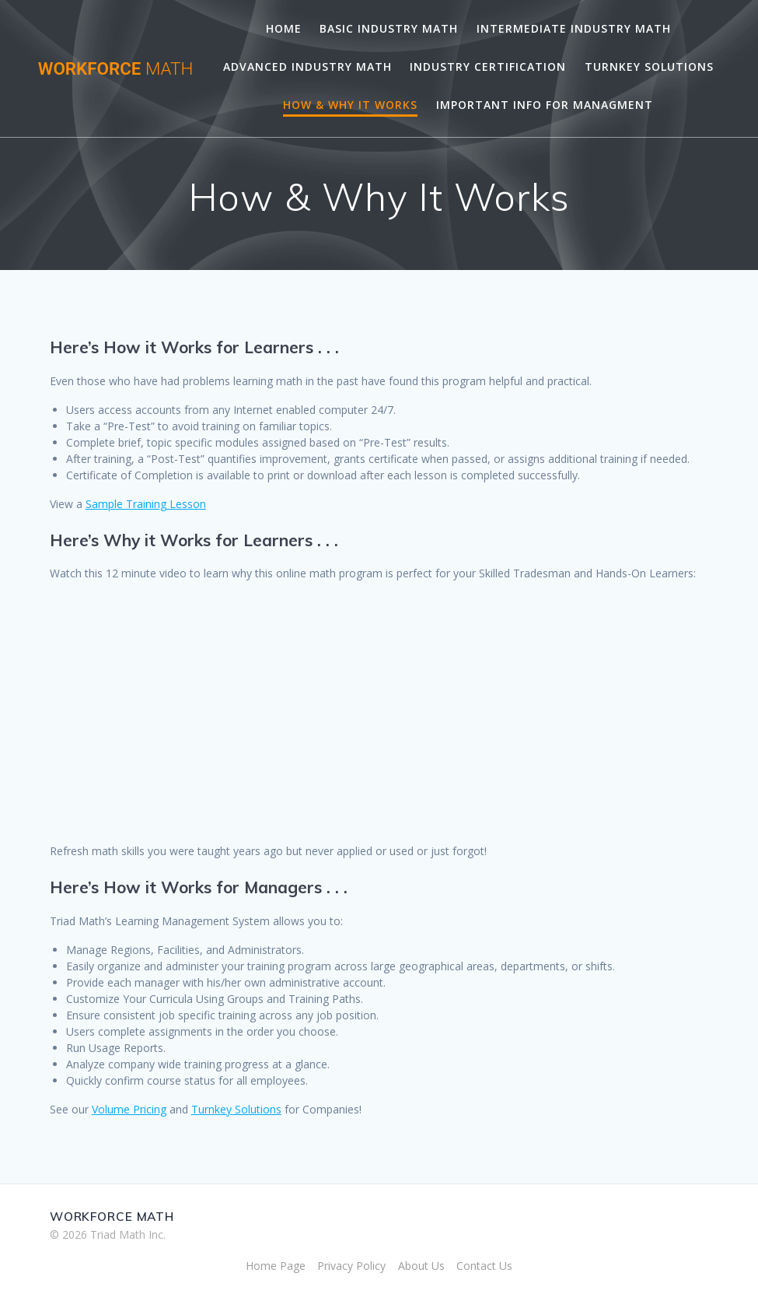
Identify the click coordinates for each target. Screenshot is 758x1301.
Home (284, 28)
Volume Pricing (129, 1109)
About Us (421, 1265)
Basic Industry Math (389, 28)
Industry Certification (488, 66)
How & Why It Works (350, 104)
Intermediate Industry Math (574, 28)
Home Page (276, 1265)
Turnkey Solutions (649, 66)
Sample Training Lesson (146, 503)
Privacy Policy (351, 1265)
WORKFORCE (116, 68)
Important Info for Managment (544, 104)
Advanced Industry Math (307, 66)
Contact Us (484, 1265)
